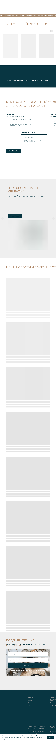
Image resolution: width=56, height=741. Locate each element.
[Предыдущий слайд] (2, 218)
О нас (30, 700)
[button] (13, 151)
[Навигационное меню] (54, 2)
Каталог (30, 697)
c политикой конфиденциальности (31, 671)
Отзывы (30, 703)
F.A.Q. (29, 705)
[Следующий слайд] (53, 218)
